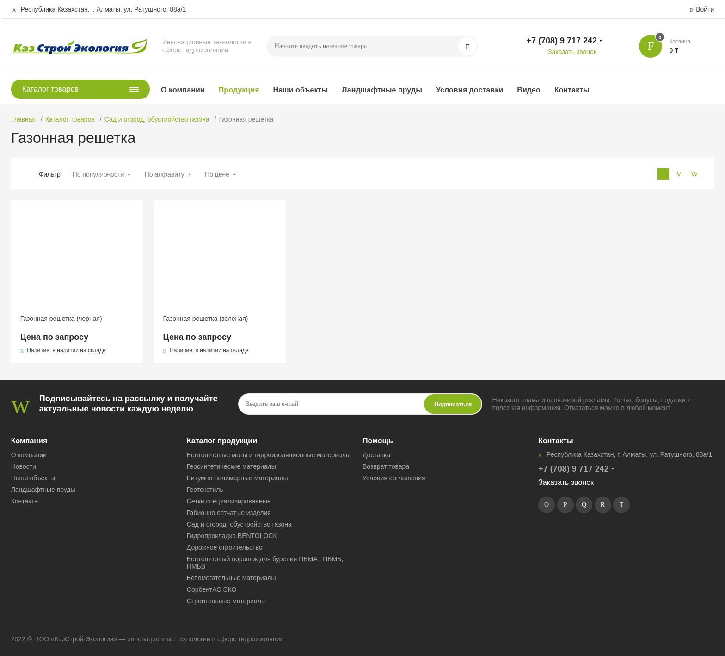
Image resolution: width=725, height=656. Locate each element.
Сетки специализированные (229, 501)
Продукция (239, 90)
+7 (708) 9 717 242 (561, 40)
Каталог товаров (70, 119)
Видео (529, 90)
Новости (23, 466)
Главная (23, 119)
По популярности (98, 174)
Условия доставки (469, 90)
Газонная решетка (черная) (61, 318)
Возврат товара (385, 466)
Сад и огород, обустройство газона (156, 119)
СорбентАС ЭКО (211, 589)
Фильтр (50, 174)
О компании (183, 90)
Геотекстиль (205, 489)
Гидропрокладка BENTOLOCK (232, 536)
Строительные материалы (226, 601)
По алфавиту (164, 174)
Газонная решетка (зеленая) (205, 318)
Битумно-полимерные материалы (237, 478)
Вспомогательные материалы (231, 578)
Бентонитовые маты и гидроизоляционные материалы (268, 455)
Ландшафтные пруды (382, 90)
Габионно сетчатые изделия (229, 512)
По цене (217, 174)
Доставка (376, 455)
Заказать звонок (572, 51)
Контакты (572, 90)
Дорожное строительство (225, 547)
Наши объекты (300, 90)
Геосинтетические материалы (231, 466)
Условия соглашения (393, 478)
